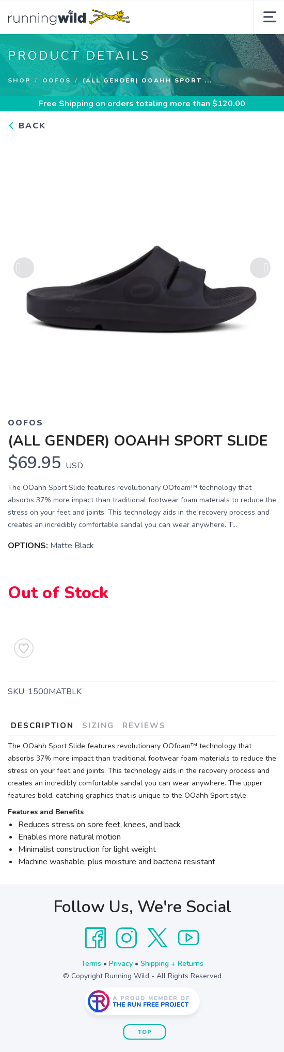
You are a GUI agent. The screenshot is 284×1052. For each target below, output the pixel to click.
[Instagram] (126, 938)
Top (145, 1032)
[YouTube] (188, 938)
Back (27, 126)
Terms (91, 963)
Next (260, 268)
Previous (23, 268)
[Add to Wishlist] (24, 648)
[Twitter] (157, 938)
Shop (19, 80)
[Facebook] (95, 938)
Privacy (121, 963)
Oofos (56, 80)
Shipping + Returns (171, 963)
